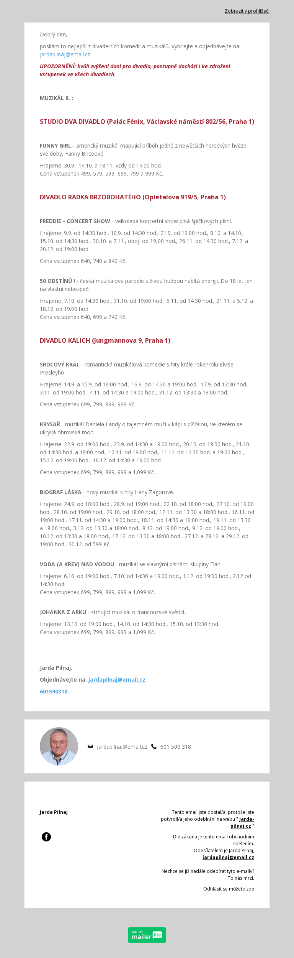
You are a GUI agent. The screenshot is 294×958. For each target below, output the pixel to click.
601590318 (53, 691)
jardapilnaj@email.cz (65, 54)
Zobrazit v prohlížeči (247, 11)
